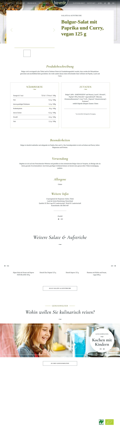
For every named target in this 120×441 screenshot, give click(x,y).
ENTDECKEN (82, 385)
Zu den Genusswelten (59, 363)
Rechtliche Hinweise (50, 435)
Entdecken (44, 3)
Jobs (100, 3)
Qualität (20, 3)
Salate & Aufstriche (71, 16)
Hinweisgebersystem (76, 435)
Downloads (104, 389)
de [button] (113, 3)
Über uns (10, 3)
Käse (16, 401)
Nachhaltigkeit (60, 398)
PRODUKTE (16, 385)
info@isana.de (69, 425)
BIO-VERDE (60, 385)
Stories (82, 396)
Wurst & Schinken (16, 404)
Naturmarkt (79, 3)
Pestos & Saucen (16, 396)
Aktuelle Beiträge (82, 390)
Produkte (32, 3)
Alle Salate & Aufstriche (60, 288)
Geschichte (60, 393)
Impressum (40, 435)
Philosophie (60, 390)
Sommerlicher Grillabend (38, 396)
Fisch (16, 407)
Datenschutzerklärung (63, 435)
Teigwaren (16, 398)
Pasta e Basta (38, 398)
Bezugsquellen (104, 395)
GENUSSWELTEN (38, 385)
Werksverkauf (104, 398)
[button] (11, 30)
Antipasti (16, 390)
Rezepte (82, 393)
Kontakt (91, 3)
